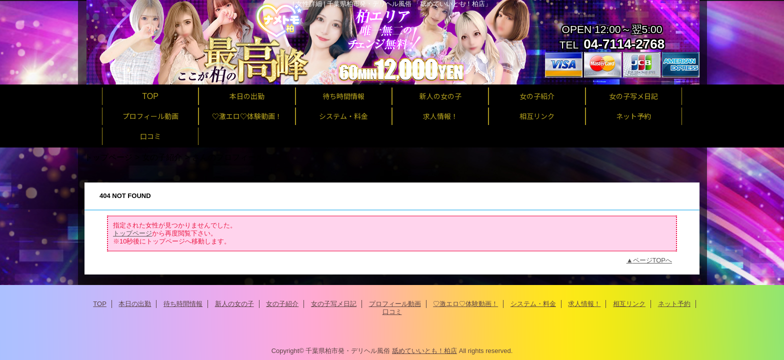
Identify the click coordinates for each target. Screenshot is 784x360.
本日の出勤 (134, 304)
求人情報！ (584, 304)
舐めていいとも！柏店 (424, 350)
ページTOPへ (652, 260)
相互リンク (629, 304)
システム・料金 (533, 304)
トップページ (108, 157)
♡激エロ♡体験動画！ (465, 304)
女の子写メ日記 (333, 304)
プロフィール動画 (395, 304)
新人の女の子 (234, 304)
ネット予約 (674, 304)
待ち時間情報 (183, 304)
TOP (150, 96)
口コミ (392, 312)
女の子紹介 (162, 157)
